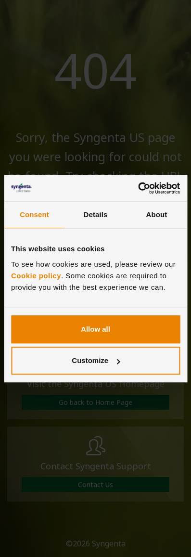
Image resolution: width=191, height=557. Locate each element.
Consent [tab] (34, 214)
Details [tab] (96, 214)
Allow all (95, 329)
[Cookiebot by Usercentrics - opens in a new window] (138, 188)
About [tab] (156, 214)
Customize (96, 360)
